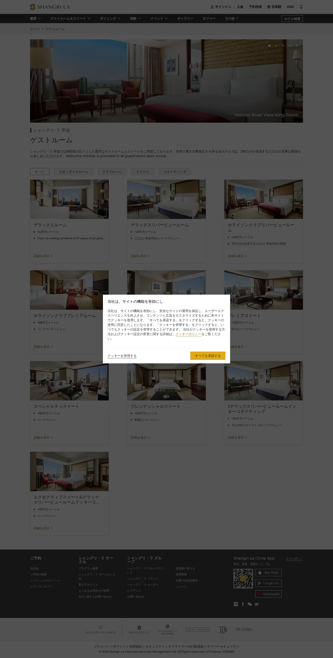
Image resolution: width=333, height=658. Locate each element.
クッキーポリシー (188, 334)
